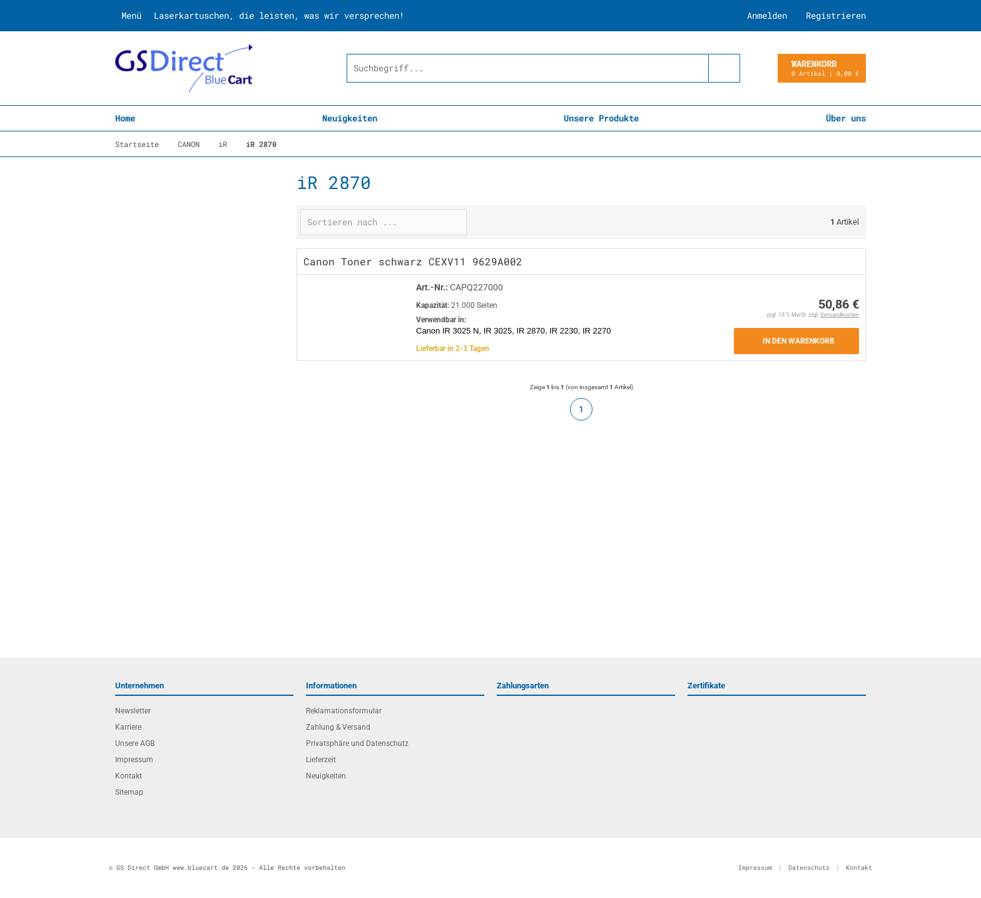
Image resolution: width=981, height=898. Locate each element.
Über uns (846, 118)
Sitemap (129, 792)
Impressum (134, 759)
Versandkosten (839, 315)
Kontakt (128, 776)
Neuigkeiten (349, 118)
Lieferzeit (321, 759)
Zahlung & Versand (338, 727)
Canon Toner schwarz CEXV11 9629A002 (412, 261)
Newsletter (133, 711)
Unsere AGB (135, 743)
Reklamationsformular (344, 711)
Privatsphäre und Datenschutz (357, 743)
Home (125, 118)
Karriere (128, 727)
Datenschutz (809, 868)
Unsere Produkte (601, 118)
